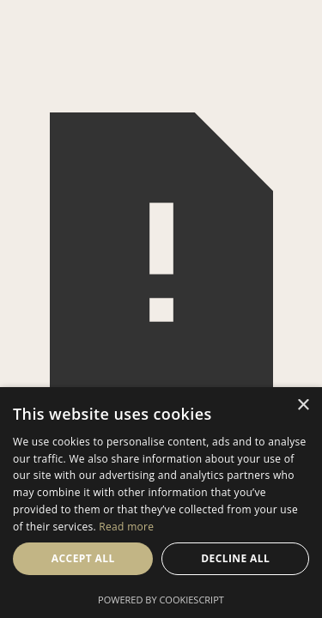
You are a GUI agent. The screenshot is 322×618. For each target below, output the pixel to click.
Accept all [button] (83, 558)
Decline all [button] (235, 558)
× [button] (302, 405)
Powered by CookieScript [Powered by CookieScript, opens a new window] (161, 599)
